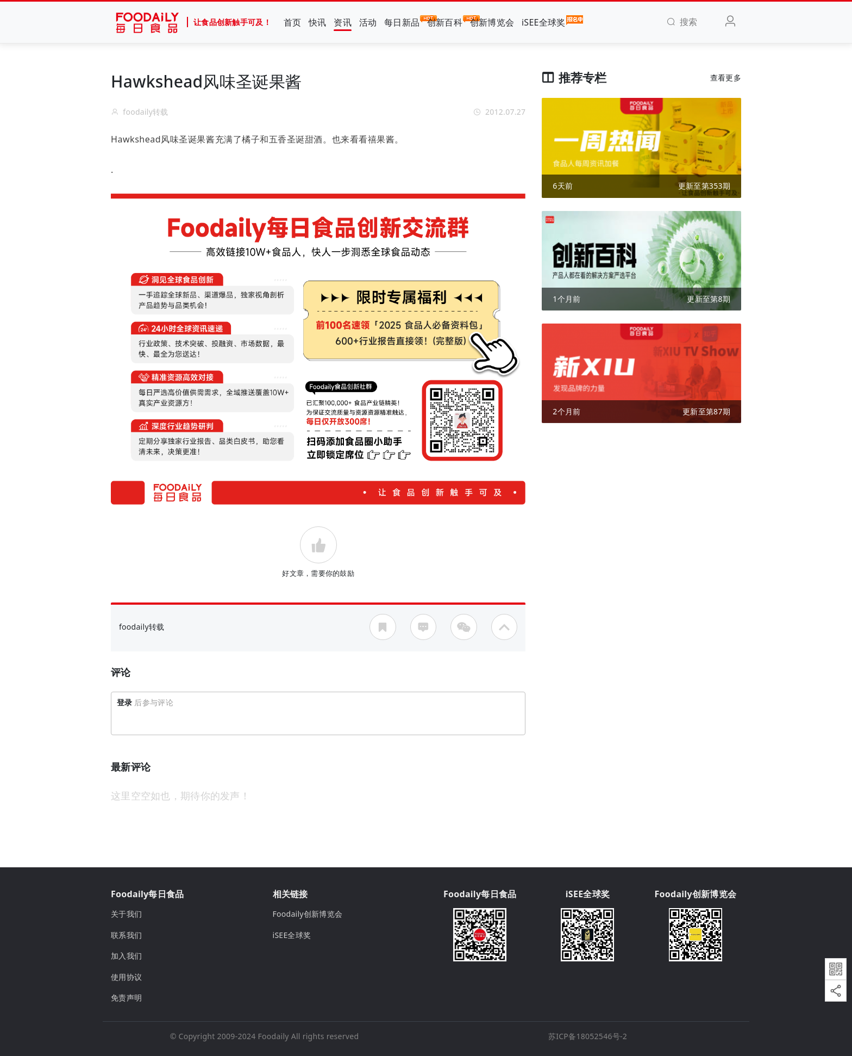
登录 (125, 702)
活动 (368, 22)
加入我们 (126, 956)
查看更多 (725, 77)
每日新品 (401, 21)
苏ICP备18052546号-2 (587, 1036)
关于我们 (126, 914)
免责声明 (126, 997)
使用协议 (126, 977)
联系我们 (126, 935)
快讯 (318, 22)
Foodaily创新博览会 (308, 914)
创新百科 (444, 21)
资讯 (343, 22)
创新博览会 (492, 22)
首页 (293, 22)
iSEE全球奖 (544, 21)
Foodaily (273, 1036)
